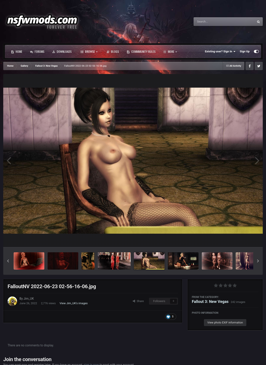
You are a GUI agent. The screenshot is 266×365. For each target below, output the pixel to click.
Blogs (113, 51)
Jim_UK (29, 298)
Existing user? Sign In (220, 51)
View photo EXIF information (225, 322)
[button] (8, 261)
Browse (89, 51)
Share (138, 301)
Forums (37, 51)
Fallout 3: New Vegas (210, 301)
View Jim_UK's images (74, 303)
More (170, 51)
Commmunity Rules (141, 51)
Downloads (61, 51)
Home (16, 51)
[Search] (213, 21)
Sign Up (245, 51)
